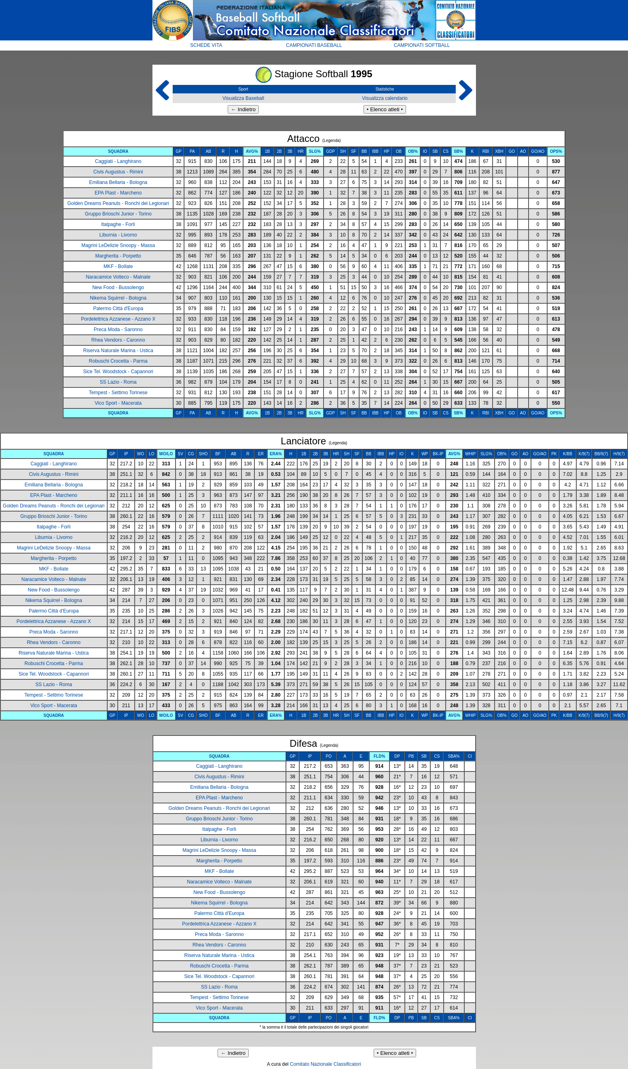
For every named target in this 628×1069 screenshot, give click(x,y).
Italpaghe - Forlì (118, 224)
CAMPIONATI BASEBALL (314, 45)
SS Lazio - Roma (118, 382)
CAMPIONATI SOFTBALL (422, 45)
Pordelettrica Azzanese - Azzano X (118, 319)
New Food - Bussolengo (118, 287)
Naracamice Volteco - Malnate (118, 277)
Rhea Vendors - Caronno (118, 340)
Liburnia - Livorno (118, 235)
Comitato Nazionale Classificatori (325, 1064)
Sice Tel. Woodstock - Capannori (118, 371)
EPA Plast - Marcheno (118, 193)
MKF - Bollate (118, 266)
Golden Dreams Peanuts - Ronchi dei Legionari (118, 203)
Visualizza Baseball (243, 98)
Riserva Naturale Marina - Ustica (118, 350)
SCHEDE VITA (206, 45)
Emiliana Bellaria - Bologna (118, 182)
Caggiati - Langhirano (118, 161)
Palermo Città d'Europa (118, 308)
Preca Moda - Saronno (118, 329)
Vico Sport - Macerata (118, 403)
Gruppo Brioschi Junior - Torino (118, 214)
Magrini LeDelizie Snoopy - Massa (118, 245)
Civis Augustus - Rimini (118, 172)
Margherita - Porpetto (118, 256)
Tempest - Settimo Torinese (118, 392)
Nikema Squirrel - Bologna (118, 298)
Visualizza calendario (385, 98)
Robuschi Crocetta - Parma (118, 361)
